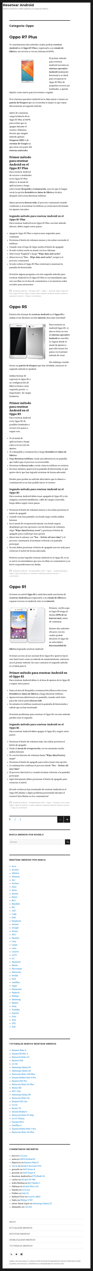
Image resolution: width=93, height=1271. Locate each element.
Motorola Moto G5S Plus (23, 1074)
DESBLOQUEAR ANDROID (22, 1240)
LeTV (14, 955)
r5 (29, 573)
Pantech (16, 992)
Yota (14, 1020)
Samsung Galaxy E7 (42, 1203)
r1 (28, 805)
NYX (14, 979)
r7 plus (32, 293)
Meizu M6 (16, 1088)
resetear (34, 573)
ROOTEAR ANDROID (19, 1234)
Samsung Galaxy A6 (21, 1071)
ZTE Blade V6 (38, 1176)
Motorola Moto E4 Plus (23, 1084)
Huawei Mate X (19, 1050)
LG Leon (23, 1155)
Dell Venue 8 (29, 1169)
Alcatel (15, 870)
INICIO (12, 1222)
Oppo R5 (18, 306)
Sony (14, 1006)
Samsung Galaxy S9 (21, 1067)
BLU (14, 900)
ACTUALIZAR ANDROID (20, 1228)
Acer (14, 866)
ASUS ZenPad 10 (27, 1159)
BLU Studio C (34, 1183)
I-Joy (14, 941)
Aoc (13, 880)
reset (38, 293)
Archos (15, 883)
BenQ (14, 897)
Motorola (16, 972)
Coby (14, 914)
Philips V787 (26, 1200)
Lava (14, 948)
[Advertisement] (46, 14)
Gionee (15, 924)
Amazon (16, 876)
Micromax (17, 968)
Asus (14, 887)
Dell (14, 917)
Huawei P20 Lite (19, 1101)
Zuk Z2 (25, 1193)
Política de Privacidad (18, 1261)
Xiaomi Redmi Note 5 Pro (24, 1129)
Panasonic (17, 989)
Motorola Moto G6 (21, 1098)
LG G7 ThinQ (18, 1118)
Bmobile (16, 904)
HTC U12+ (16, 1091)
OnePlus (16, 982)
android (52, 291)
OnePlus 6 (17, 1125)
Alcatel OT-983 (28, 1179)
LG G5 (14, 1105)
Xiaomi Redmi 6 (19, 1111)
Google (15, 928)
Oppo (44, 291)
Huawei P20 (17, 1060)
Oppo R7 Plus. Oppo (21, 293)
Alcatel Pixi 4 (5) (31, 1186)
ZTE (14, 1023)
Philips (15, 996)
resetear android (47, 293)
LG (13, 958)
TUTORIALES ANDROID (21, 1246)
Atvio (14, 890)
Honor (15, 931)
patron (25, 573)
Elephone (16, 921)
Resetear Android (18, 5)
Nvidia (15, 975)
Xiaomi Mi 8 (18, 1122)
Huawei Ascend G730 (31, 1166)
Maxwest (16, 962)
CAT (14, 910)
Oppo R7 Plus (23, 36)
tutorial (20, 296)
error (63, 803)
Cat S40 (28, 1207)
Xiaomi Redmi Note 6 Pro (24, 1077)
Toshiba (16, 1009)
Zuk (14, 1027)
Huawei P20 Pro (19, 1081)
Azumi (15, 893)
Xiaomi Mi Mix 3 (20, 1053)
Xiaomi (15, 1013)
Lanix (14, 945)
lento (68, 803)
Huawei (15, 938)
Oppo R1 (17, 586)
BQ (13, 907)
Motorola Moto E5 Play (23, 1115)
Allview (15, 873)
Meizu (15, 965)
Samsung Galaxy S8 (21, 1094)
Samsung (16, 999)
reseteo (57, 293)
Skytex (15, 1003)
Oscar (14, 1166)
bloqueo (64, 571)
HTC (14, 934)
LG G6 (15, 1064)
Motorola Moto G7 (20, 1057)
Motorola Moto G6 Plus (23, 1132)
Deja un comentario (33, 296)
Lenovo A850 (34, 1196)
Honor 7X (16, 1108)
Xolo (14, 1016)
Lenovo (15, 951)
